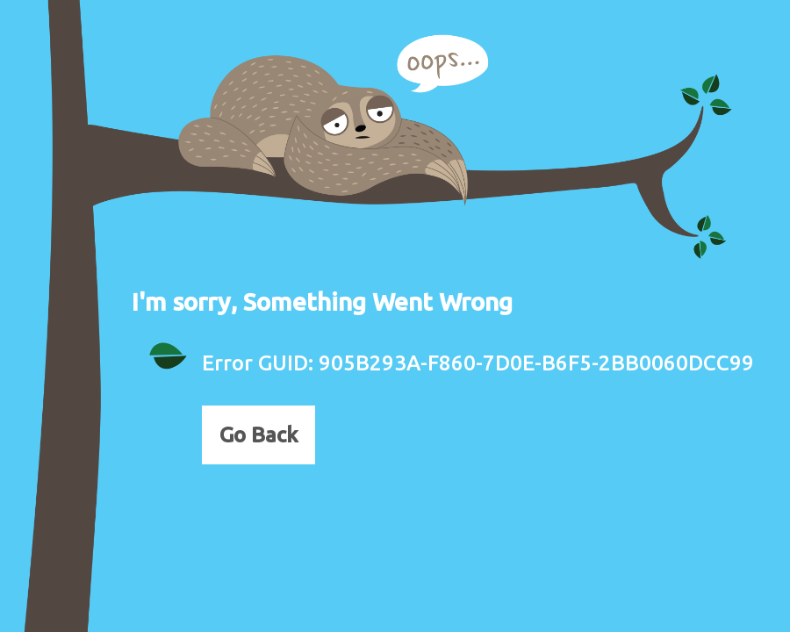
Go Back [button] (258, 435)
